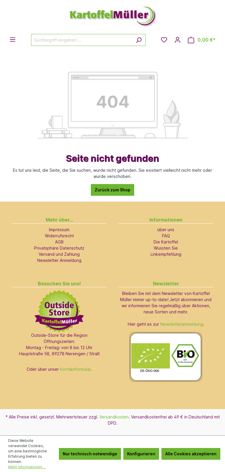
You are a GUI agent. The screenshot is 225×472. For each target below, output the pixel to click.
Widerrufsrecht (59, 235)
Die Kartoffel (166, 241)
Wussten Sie (166, 248)
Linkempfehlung (166, 254)
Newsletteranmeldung (181, 324)
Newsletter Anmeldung (59, 260)
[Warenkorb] (201, 40)
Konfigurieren (141, 453)
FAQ (166, 235)
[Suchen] (139, 40)
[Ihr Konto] (177, 39)
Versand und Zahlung (59, 254)
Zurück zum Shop (112, 189)
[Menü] (12, 39)
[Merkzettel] (164, 39)
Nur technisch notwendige (90, 453)
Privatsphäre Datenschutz (59, 248)
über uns (165, 229)
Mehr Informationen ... (27, 467)
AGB (59, 241)
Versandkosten (114, 416)
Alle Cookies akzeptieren (191, 453)
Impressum (59, 229)
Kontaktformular (75, 369)
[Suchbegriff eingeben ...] (81, 40)
